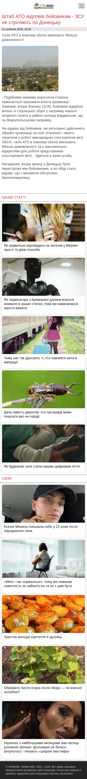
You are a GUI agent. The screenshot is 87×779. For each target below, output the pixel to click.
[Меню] (81, 6)
